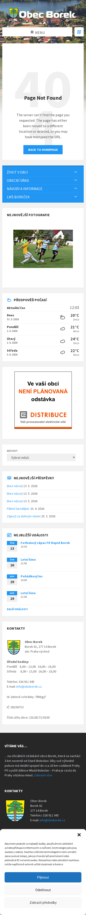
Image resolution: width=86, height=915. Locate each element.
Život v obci (17, 172)
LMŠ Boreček (18, 197)
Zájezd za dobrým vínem (24, 516)
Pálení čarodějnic (18, 509)
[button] (79, 834)
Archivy (12, 450)
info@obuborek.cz (29, 686)
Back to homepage (43, 150)
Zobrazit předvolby (43, 902)
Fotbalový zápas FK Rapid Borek (45, 543)
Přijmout (43, 877)
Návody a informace (24, 188)
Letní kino (28, 559)
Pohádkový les (32, 576)
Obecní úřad (18, 180)
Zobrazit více (43, 775)
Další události (17, 609)
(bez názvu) (15, 486)
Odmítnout (43, 890)
